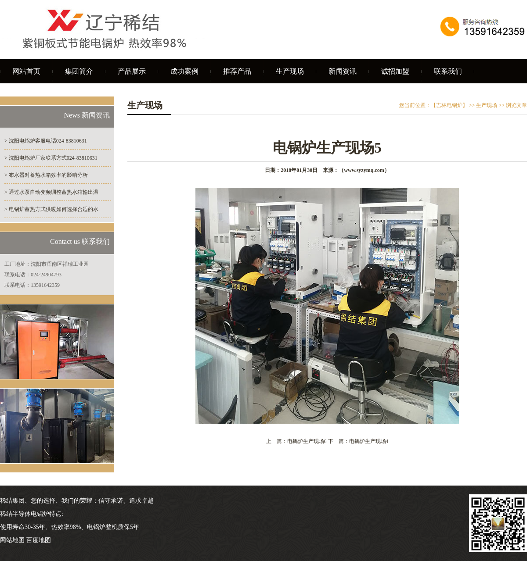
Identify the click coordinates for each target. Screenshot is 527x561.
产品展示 (132, 71)
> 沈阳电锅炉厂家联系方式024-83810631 (50, 158)
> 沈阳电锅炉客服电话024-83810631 (45, 141)
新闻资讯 (342, 71)
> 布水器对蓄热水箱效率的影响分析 (46, 175)
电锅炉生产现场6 (307, 441)
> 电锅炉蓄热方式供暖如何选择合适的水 (51, 209)
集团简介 (79, 71)
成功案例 (184, 71)
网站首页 (26, 71)
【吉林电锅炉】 (449, 105)
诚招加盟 (395, 71)
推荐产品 (237, 71)
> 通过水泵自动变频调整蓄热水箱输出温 (51, 192)
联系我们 (448, 71)
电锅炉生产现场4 (369, 441)
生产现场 (290, 71)
